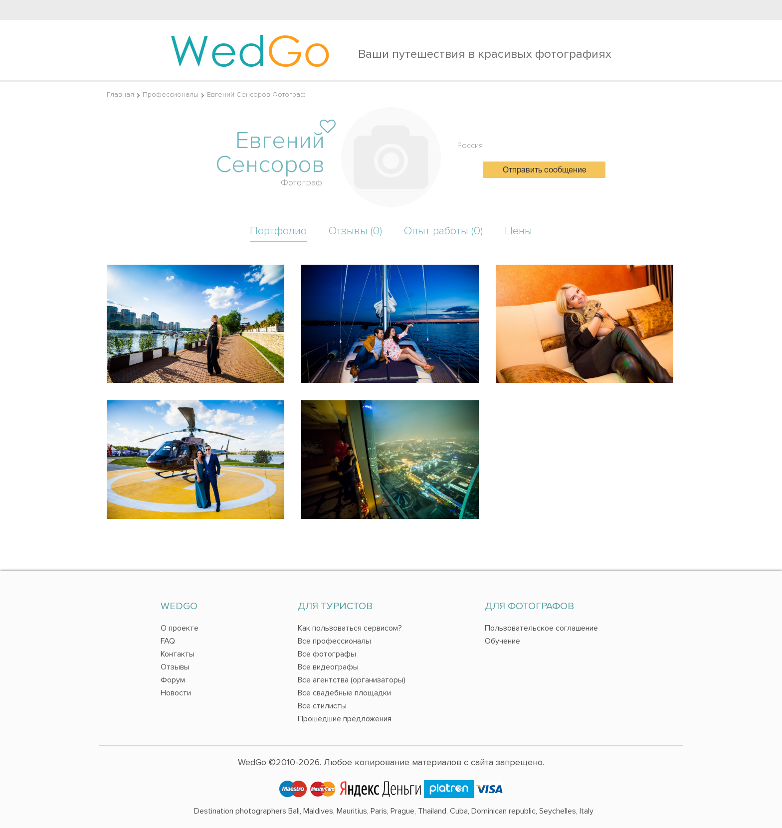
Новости (176, 693)
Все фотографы (327, 654)
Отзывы (175, 667)
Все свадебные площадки (344, 693)
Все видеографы (328, 667)
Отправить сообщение (544, 170)
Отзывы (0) (355, 231)
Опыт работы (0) (443, 231)
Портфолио (278, 231)
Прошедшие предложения (344, 719)
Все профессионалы (334, 641)
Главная (120, 94)
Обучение (502, 641)
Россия (470, 146)
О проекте (179, 628)
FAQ (168, 641)
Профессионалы (170, 94)
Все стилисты (322, 706)
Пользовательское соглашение (541, 628)
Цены (518, 231)
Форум (173, 680)
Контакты (178, 654)
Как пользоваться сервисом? (350, 628)
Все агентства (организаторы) (351, 680)
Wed (250, 50)
